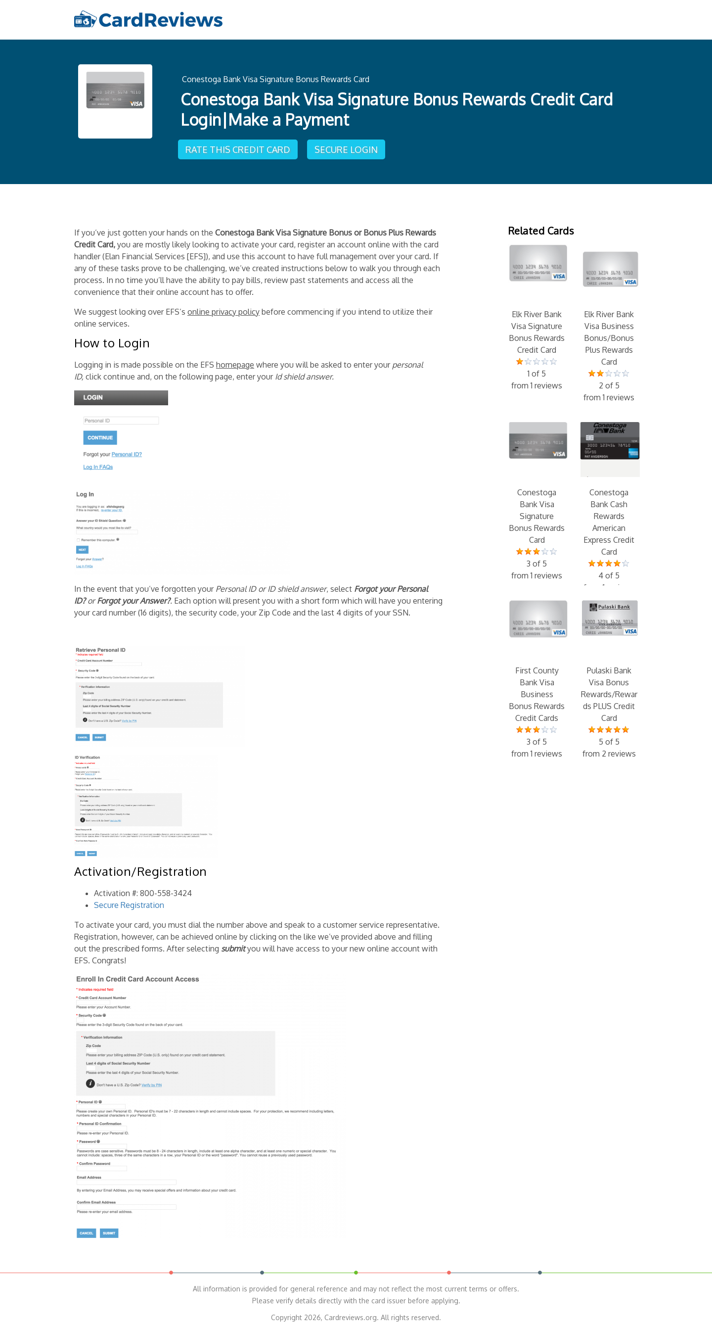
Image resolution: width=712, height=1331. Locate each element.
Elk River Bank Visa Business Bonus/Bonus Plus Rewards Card (609, 323)
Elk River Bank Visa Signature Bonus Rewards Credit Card (537, 317)
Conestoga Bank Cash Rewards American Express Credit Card (609, 507)
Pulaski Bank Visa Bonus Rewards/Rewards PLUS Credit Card (609, 680)
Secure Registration (129, 905)
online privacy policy (223, 312)
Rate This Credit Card (237, 149)
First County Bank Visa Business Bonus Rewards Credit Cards (537, 680)
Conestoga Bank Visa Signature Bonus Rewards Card (275, 79)
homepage (235, 365)
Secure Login (346, 149)
